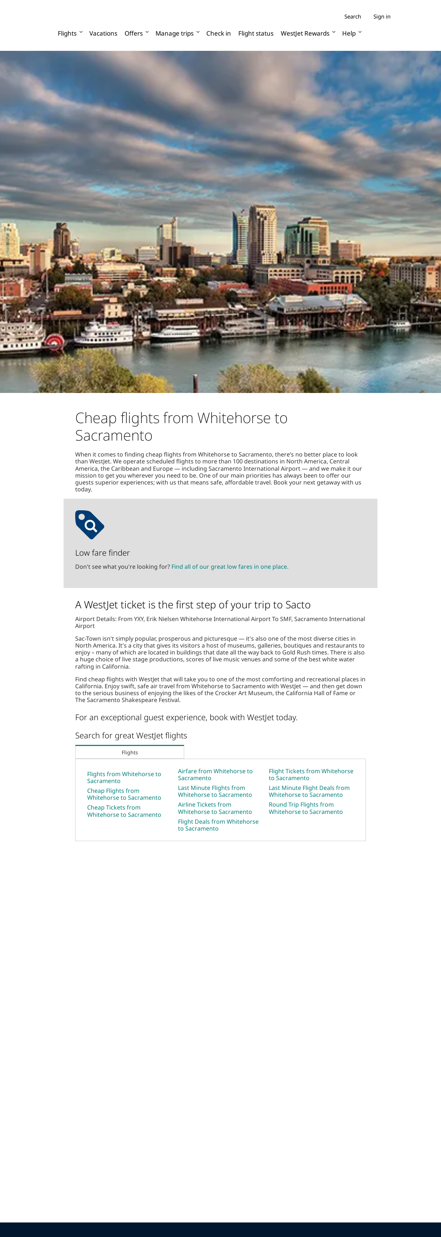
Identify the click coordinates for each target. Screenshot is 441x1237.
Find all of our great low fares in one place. (229, 567)
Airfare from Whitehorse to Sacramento (215, 774)
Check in (218, 33)
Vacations (103, 33)
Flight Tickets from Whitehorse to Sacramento (311, 774)
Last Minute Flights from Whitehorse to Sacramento (215, 791)
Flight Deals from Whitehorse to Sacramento (218, 825)
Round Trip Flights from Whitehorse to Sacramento (306, 807)
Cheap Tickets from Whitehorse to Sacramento (124, 810)
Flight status (256, 33)
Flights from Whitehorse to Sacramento (124, 777)
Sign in (382, 16)
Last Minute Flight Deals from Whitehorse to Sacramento (309, 791)
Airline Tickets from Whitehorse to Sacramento (215, 807)
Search (352, 16)
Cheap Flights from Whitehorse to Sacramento (124, 794)
